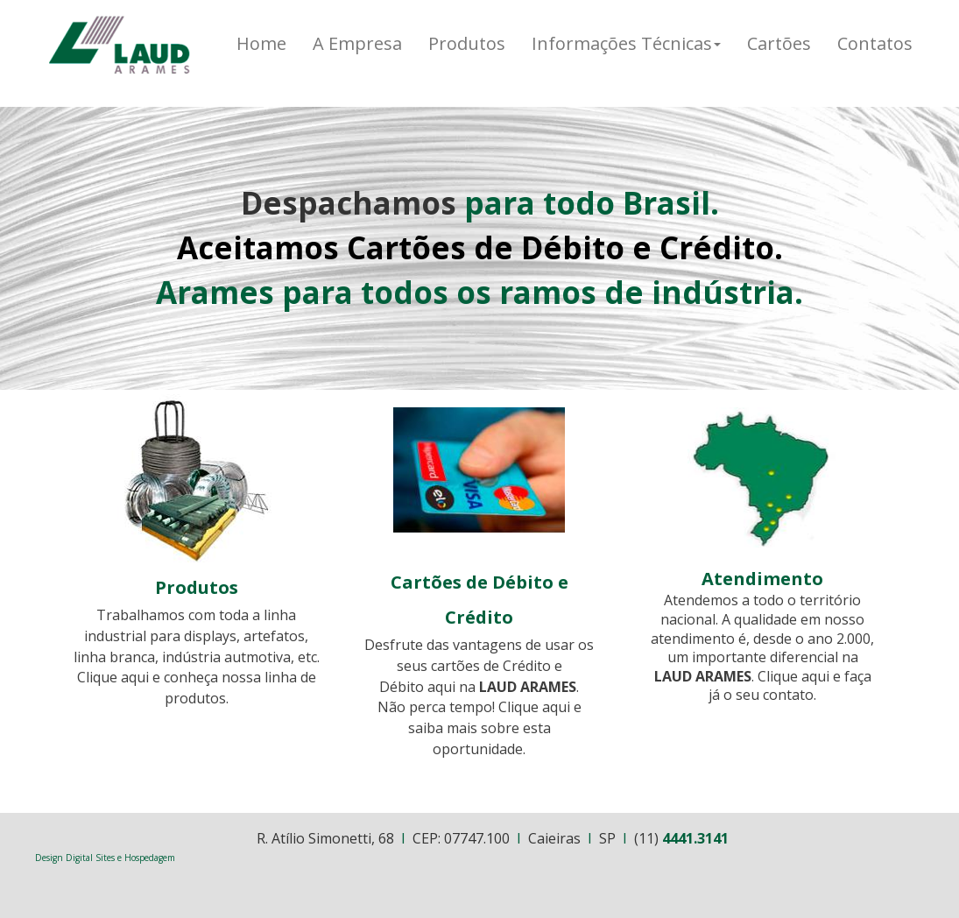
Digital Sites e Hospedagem (120, 857)
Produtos (466, 43)
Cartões (779, 43)
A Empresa (357, 43)
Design (50, 857)
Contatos (875, 43)
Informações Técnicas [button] (626, 43)
